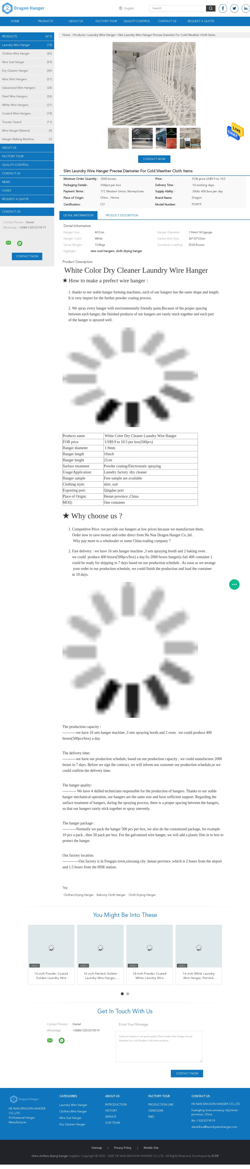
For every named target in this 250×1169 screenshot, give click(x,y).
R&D (151, 1116)
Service (110, 1116)
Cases (6, 190)
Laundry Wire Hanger (27, 45)
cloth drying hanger (142, 895)
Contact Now (154, 159)
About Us (76, 21)
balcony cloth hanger (111, 895)
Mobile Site (151, 1147)
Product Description (122, 215)
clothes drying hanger (79, 895)
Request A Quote (201, 21)
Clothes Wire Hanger (27, 53)
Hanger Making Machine (27, 139)
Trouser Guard (27, 122)
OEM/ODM (155, 1110)
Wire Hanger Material (27, 131)
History (111, 1110)
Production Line (161, 1104)
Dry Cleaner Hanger (27, 71)
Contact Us (167, 21)
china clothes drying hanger (49, 1156)
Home (15, 21)
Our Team (112, 1122)
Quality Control (137, 21)
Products (45, 21)
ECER (215, 1156)
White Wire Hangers (27, 105)
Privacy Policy (122, 1147)
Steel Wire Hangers (27, 96)
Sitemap (96, 1147)
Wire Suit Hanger (27, 62)
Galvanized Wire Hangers (27, 88)
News (6, 182)
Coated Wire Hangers (27, 113)
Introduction (116, 1104)
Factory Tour (106, 21)
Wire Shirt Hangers (27, 79)
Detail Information (78, 215)
